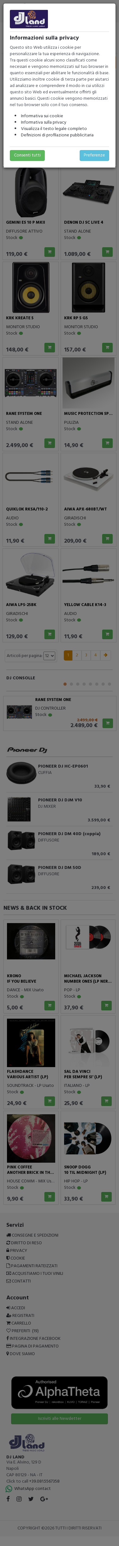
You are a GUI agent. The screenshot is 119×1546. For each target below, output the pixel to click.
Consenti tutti (27, 155)
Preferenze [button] (94, 155)
